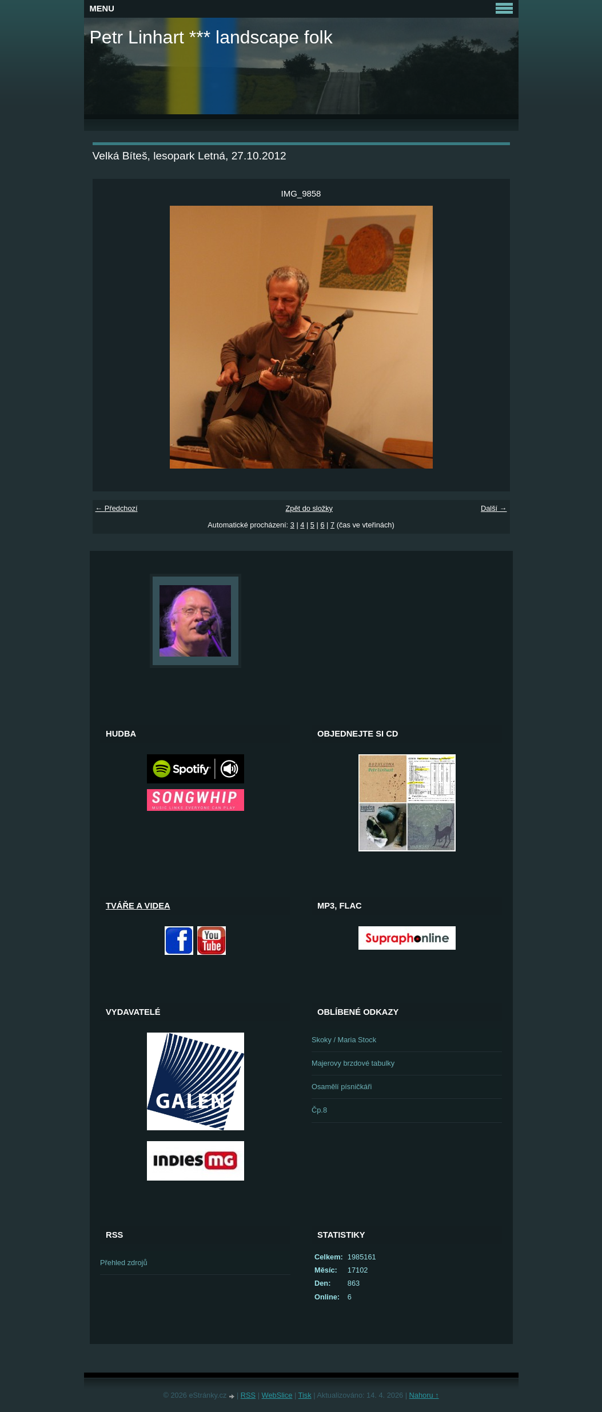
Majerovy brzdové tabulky (353, 1063)
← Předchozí (116, 508)
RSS (248, 1395)
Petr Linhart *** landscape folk (211, 37)
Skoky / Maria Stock (344, 1039)
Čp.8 (319, 1110)
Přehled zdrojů (123, 1262)
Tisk (305, 1395)
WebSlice (277, 1395)
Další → (494, 508)
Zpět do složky (309, 508)
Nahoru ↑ (424, 1395)
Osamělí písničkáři (342, 1086)
